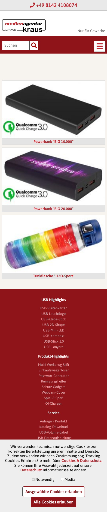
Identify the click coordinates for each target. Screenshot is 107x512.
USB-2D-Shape (53, 325)
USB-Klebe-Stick (53, 319)
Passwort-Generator (54, 376)
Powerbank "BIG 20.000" (53, 209)
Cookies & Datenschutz (81, 460)
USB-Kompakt (53, 336)
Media (69, 479)
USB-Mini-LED (53, 330)
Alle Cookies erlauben (53, 502)
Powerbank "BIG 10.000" (53, 141)
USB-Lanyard (53, 347)
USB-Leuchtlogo (53, 314)
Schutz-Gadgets (53, 387)
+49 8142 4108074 (53, 5)
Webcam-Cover (53, 392)
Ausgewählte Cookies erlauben (53, 491)
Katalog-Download (53, 427)
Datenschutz (31, 470)
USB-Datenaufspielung (54, 438)
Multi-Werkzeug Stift (53, 365)
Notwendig (45, 479)
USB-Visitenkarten (53, 308)
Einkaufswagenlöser (54, 370)
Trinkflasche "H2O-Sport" (53, 276)
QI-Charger (53, 403)
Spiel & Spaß (53, 398)
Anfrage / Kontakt (53, 421)
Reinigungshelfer (53, 381)
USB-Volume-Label (53, 432)
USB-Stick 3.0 (53, 341)
